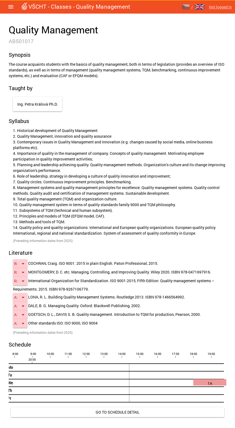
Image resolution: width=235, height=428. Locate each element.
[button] (10, 7)
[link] (117, 412)
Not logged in (220, 7)
